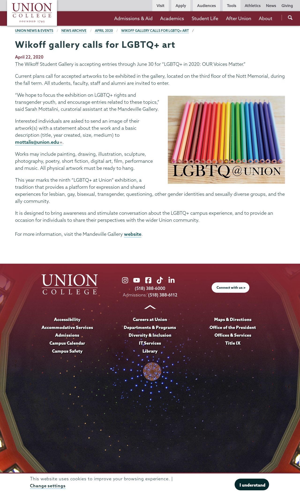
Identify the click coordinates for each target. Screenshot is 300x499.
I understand (252, 485)
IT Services (150, 343)
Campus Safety (67, 351)
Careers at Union (150, 319)
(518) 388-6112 (162, 295)
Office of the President (233, 327)
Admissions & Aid (133, 18)
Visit (161, 5)
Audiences (206, 5)
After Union (238, 18)
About (265, 18)
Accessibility (67, 319)
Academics (172, 18)
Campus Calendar (67, 343)
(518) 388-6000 (150, 289)
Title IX (232, 343)
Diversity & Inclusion (149, 335)
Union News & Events (34, 31)
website (132, 234)
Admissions (67, 335)
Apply (181, 5)
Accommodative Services (67, 327)
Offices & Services (232, 335)
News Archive (74, 31)
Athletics (253, 5)
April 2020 (104, 31)
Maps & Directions (232, 319)
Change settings (48, 485)
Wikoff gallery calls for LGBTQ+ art (155, 31)
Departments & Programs (150, 327)
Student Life (205, 18)
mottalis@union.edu (39, 142)
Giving (287, 5)
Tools (231, 5)
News (271, 5)
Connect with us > (231, 288)
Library (150, 351)
